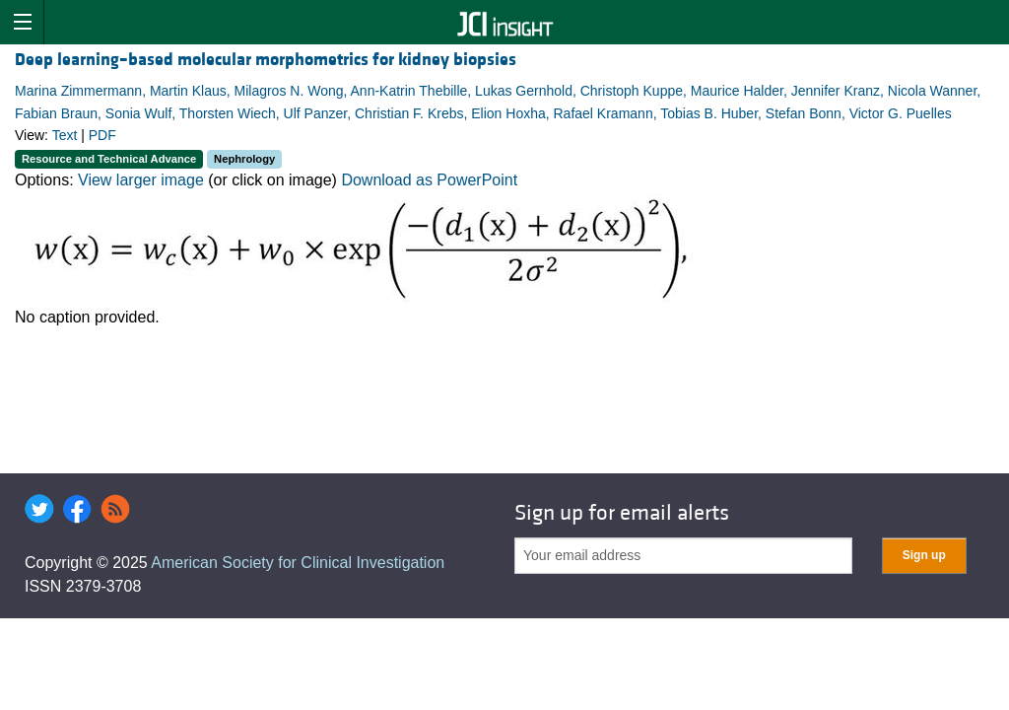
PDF (102, 135)
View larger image (141, 180)
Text (65, 135)
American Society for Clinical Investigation (297, 562)
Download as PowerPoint (429, 180)
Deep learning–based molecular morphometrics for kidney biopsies (265, 59)
